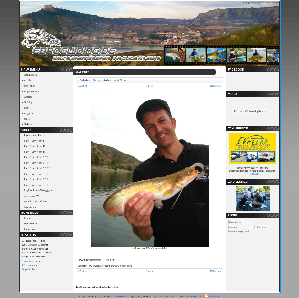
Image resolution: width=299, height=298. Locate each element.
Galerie (28, 124)
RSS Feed (214, 296)
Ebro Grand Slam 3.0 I (36, 173)
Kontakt (28, 217)
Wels (106, 80)
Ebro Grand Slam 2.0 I (36, 157)
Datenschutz (30, 223)
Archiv (27, 80)
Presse (27, 118)
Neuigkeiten (30, 74)
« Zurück (82, 85)
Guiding (28, 102)
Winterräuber (31, 206)
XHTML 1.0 (160, 296)
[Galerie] (149, 85)
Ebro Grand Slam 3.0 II (36, 179)
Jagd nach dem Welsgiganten (39, 190)
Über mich (29, 85)
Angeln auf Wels (33, 195)
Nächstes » (216, 85)
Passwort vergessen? (238, 231)
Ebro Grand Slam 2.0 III (37, 168)
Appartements (31, 91)
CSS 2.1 (174, 296)
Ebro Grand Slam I (34, 140)
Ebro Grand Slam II (34, 146)
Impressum (30, 228)
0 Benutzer (27, 261)
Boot (26, 107)
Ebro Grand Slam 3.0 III (37, 184)
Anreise (28, 96)
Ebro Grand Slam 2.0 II (36, 162)
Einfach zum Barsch (34, 135)
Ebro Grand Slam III (35, 151)
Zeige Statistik (29, 269)
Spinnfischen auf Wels (36, 201)
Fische (95, 80)
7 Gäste (26, 265)
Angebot (28, 113)
